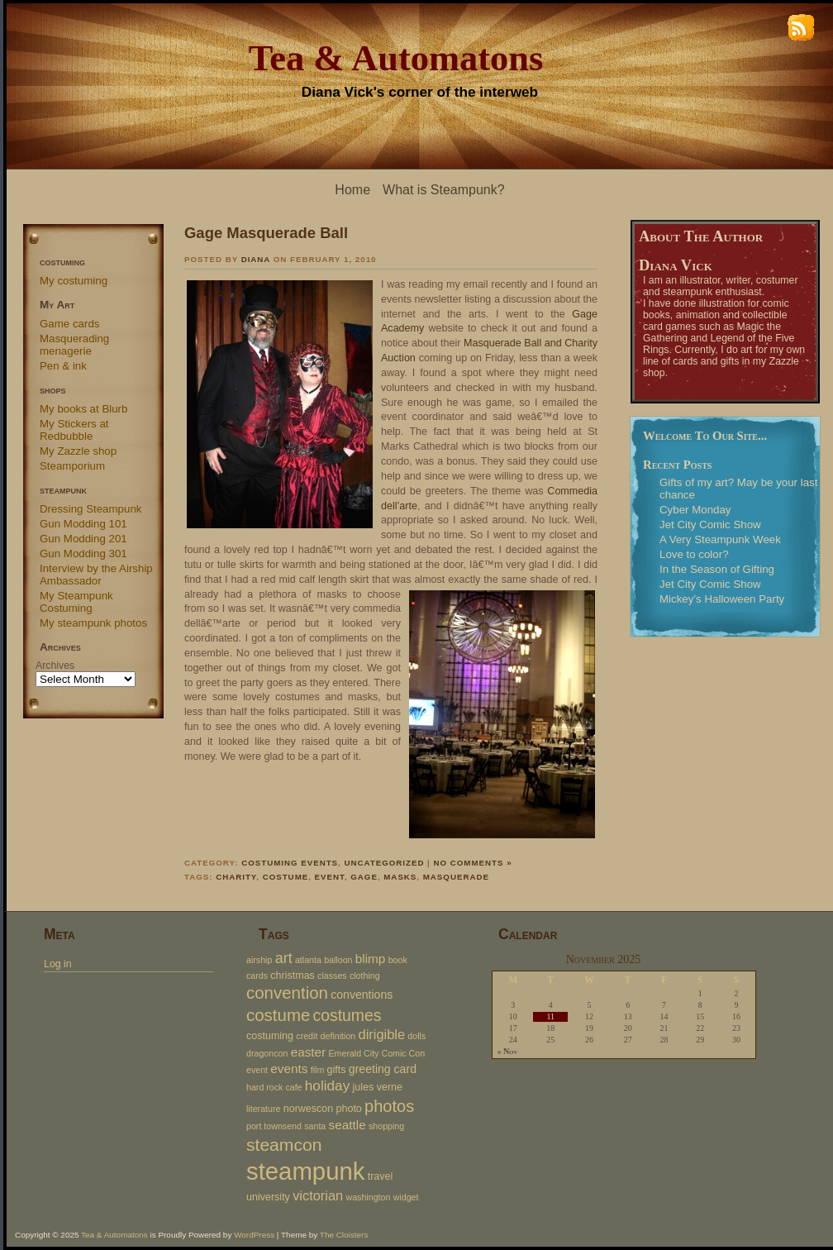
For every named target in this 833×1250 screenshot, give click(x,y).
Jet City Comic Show (710, 524)
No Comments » (473, 862)
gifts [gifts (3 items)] (336, 1070)
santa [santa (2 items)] (315, 1126)
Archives (55, 665)
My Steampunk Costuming (76, 601)
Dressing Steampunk (90, 509)
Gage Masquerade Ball (266, 232)
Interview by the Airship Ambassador (96, 574)
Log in (58, 964)
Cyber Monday (695, 509)
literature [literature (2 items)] (263, 1109)
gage (364, 876)
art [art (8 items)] (284, 958)
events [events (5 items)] (288, 1069)
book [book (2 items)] (397, 960)
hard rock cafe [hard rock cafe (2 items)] (274, 1087)
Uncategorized (384, 862)
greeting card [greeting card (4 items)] (382, 1069)
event (330, 876)
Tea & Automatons (396, 58)
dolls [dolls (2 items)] (416, 1036)
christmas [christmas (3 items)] (292, 975)
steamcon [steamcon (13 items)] (283, 1144)
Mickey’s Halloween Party (721, 599)
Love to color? (694, 554)
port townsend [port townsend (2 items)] (274, 1126)
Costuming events (289, 862)
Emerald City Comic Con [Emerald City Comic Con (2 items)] (376, 1053)
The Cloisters (344, 1234)
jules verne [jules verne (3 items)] (378, 1087)
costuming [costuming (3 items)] (269, 1036)
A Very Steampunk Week (720, 539)
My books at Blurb (83, 409)
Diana (255, 259)
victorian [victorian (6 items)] (318, 1195)
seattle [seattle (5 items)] (347, 1125)
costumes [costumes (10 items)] (347, 1015)
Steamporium (72, 466)
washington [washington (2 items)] (367, 1197)
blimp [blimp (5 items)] (370, 959)
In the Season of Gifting (716, 569)
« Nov (507, 1051)
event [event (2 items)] (257, 1070)
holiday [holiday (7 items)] (327, 1085)
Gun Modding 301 (83, 553)
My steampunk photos (93, 623)
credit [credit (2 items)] (306, 1036)
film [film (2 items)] (318, 1070)
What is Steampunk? (444, 190)
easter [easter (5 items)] (308, 1052)
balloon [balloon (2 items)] (338, 960)
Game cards (69, 323)
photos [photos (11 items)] (389, 1106)
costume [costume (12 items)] (278, 1014)
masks (399, 876)
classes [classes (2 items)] (332, 975)
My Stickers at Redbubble (74, 429)
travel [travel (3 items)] (380, 1176)
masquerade (456, 876)
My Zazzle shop (78, 451)
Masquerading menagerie (74, 344)
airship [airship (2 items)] (259, 960)
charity (236, 876)
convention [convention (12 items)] (287, 992)
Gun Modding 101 (83, 524)
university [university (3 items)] (268, 1197)
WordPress (254, 1234)
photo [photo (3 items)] (349, 1108)
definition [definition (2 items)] (338, 1036)
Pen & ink (63, 366)
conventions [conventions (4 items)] (362, 994)
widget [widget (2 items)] (406, 1197)
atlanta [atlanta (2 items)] (308, 960)
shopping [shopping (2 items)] (386, 1126)
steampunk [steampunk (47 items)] (305, 1171)
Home (352, 190)
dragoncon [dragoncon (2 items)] (267, 1053)
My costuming (73, 280)
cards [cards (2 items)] (257, 975)
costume (286, 876)
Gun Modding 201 (83, 538)
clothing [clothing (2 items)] (365, 975)
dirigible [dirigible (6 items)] (382, 1034)
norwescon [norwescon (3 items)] (308, 1108)
